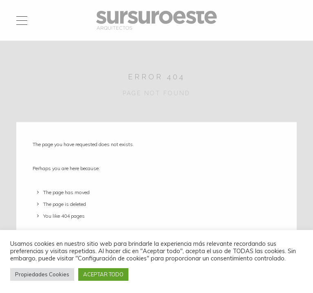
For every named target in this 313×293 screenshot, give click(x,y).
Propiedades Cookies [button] (42, 274)
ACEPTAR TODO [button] (103, 274)
